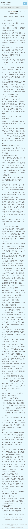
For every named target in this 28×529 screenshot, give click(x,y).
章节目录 (11, 16)
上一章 (5, 16)
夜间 (17, 11)
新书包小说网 (3, 7)
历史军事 (9, 7)
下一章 (16, 16)
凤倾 (13, 7)
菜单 (25, 3)
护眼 (14, 11)
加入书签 (22, 16)
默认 (11, 11)
